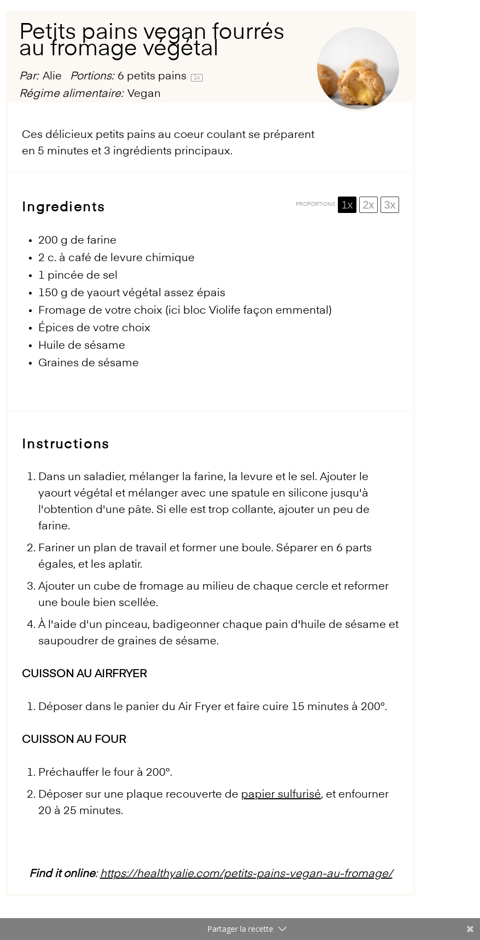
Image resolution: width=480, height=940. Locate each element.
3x (389, 205)
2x (368, 205)
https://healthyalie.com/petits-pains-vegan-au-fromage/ (246, 874)
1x (347, 205)
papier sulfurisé (281, 794)
